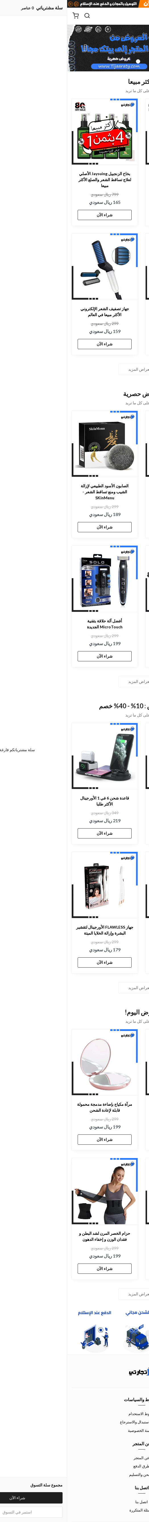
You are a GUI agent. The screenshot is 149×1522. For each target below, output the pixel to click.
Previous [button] (130, 48)
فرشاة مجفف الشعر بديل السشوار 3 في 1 (111, 1107)
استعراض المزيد (74, 369)
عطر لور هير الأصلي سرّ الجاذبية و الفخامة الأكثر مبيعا (111, 176)
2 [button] (71, 61)
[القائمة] (140, 16)
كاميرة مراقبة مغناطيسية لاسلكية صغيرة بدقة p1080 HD (111, 311)
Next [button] (18, 48)
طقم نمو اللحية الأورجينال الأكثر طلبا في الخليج (111, 930)
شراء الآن (111, 208)
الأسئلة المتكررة (74, 1510)
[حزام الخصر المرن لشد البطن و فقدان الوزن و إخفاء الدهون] (38, 1191)
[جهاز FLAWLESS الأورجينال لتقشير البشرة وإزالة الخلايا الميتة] (38, 885)
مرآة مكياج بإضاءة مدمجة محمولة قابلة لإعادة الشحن (37, 1107)
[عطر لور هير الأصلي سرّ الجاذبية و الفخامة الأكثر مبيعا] (111, 132)
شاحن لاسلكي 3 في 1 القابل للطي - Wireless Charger (111, 623)
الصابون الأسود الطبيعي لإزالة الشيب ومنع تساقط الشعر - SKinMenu (37, 491)
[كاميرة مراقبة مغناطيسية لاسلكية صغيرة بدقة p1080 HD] (111, 266)
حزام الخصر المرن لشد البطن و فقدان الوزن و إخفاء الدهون (37, 1236)
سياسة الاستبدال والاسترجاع (74, 1422)
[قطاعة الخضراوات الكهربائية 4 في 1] (111, 756)
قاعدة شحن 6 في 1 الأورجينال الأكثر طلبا (37, 801)
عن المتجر (74, 1457)
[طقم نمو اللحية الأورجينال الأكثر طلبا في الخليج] (111, 885)
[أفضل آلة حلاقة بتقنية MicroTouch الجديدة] (38, 579)
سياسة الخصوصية (74, 1430)
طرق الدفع (74, 1466)
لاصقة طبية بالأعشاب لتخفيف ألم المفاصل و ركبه (111, 488)
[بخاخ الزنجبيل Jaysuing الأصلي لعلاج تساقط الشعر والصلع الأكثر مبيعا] (38, 132)
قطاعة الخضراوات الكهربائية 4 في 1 (111, 801)
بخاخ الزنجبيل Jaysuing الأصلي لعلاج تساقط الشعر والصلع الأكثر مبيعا (37, 179)
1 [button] (78, 61)
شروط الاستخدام (74, 1413)
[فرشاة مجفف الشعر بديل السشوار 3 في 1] (111, 1062)
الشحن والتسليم (74, 1474)
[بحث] (20, 16)
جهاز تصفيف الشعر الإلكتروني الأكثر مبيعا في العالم (37, 311)
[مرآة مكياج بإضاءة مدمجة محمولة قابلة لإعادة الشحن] (38, 1062)
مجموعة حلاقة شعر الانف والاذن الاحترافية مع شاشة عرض (111, 1236)
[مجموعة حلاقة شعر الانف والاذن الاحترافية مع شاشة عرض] (111, 1191)
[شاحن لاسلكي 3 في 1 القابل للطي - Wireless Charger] (111, 579)
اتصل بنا (74, 1502)
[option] (74, 48)
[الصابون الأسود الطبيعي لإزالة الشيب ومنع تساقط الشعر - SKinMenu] (38, 444)
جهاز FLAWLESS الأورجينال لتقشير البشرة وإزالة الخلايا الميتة (37, 930)
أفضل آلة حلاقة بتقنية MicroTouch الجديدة (37, 623)
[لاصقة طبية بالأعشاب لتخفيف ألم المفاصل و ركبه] (111, 444)
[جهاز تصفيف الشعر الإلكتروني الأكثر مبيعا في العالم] (38, 266)
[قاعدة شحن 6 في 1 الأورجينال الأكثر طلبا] (38, 756)
